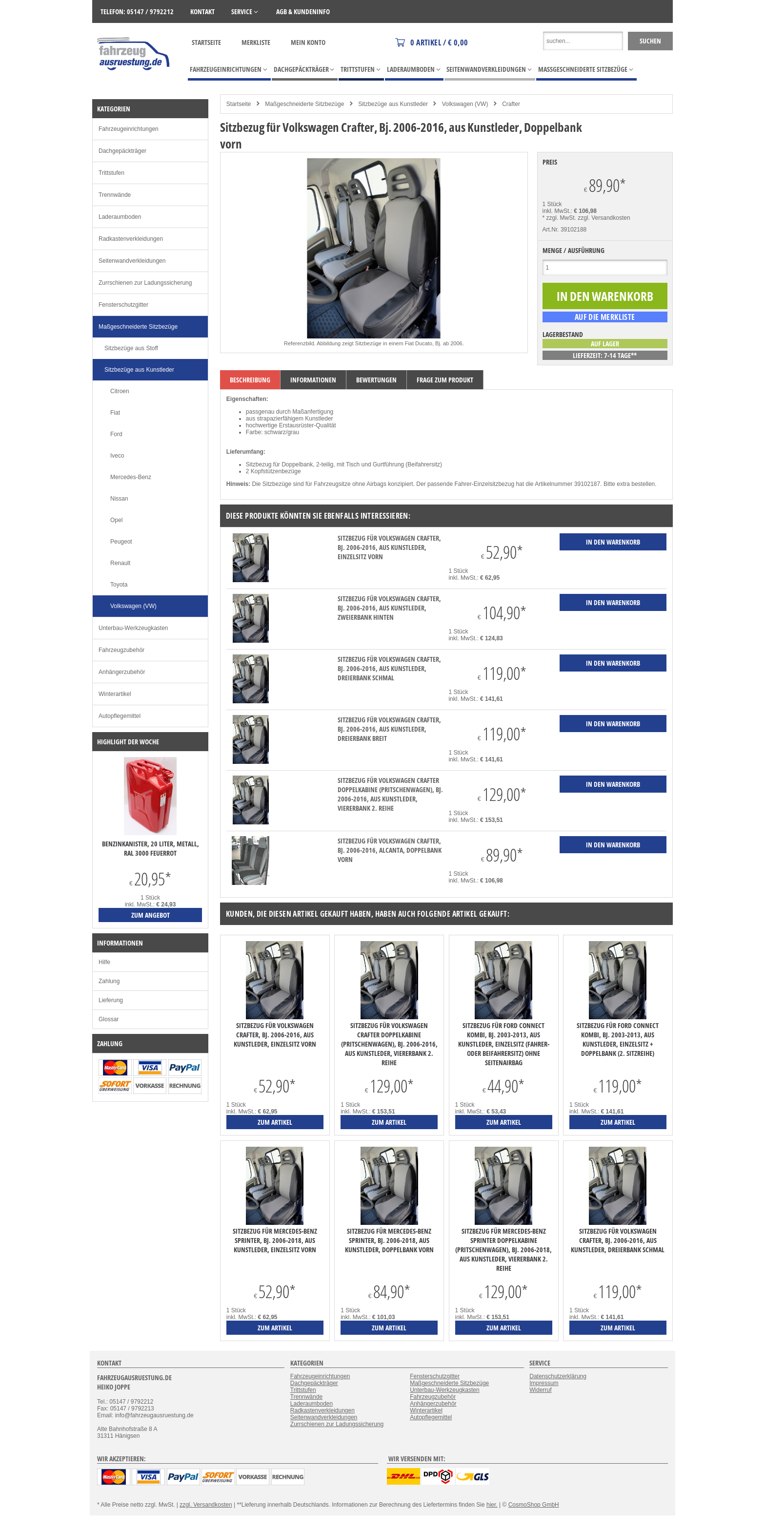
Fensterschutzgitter (123, 304)
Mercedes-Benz (130, 477)
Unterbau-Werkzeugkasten (133, 628)
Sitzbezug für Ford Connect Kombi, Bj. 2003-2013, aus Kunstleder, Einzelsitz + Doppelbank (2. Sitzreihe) (618, 1039)
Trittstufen (111, 172)
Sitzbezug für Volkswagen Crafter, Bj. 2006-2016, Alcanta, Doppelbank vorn (390, 850)
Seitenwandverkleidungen (132, 260)
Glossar (109, 1019)
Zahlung (109, 981)
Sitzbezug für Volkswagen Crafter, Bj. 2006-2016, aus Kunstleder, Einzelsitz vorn (389, 547)
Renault (120, 563)
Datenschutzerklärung (557, 1376)
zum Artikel (275, 1122)
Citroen (119, 391)
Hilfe (104, 962)
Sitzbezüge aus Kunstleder (393, 104)
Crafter (511, 104)
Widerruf (540, 1390)
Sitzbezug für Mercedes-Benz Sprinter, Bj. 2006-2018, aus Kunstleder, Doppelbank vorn (389, 1240)
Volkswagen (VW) (465, 104)
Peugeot (121, 541)
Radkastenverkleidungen (131, 238)
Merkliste (256, 42)
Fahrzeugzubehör (121, 650)
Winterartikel (115, 694)
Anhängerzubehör (122, 672)
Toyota (118, 584)
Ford (116, 434)
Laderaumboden (120, 216)
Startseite (206, 42)
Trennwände (115, 194)
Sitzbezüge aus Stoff (131, 348)
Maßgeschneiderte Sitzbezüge (304, 104)
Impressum (543, 1383)
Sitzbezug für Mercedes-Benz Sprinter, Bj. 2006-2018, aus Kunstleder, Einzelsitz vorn (275, 1240)
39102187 (587, 484)
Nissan (119, 498)
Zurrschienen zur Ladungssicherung (145, 282)
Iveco (117, 455)
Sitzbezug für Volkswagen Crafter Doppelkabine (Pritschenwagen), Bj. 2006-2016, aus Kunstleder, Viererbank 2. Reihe (390, 794)
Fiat (115, 412)
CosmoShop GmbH (533, 1504)
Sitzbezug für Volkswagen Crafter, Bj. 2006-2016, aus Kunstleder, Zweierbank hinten (389, 608)
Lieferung (111, 1000)
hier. (492, 1504)
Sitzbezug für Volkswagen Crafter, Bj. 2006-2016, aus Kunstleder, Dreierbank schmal (389, 668)
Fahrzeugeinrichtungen (129, 129)
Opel (116, 520)
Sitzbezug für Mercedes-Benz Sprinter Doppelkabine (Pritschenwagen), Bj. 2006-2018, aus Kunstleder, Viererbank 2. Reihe (503, 1249)
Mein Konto (308, 42)
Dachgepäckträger (122, 150)
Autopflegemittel (120, 716)
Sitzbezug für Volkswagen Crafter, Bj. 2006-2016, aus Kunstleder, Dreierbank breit (389, 729)
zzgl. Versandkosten (604, 217)
